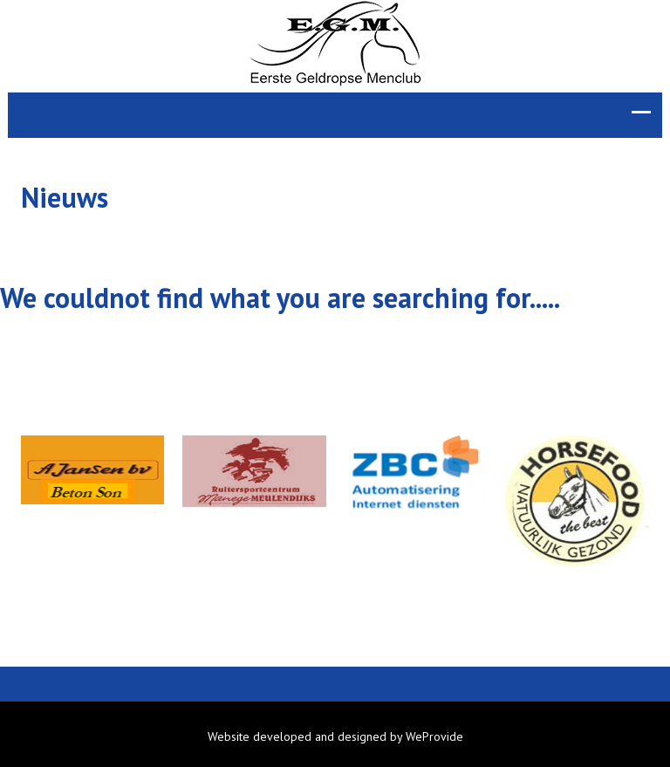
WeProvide (434, 736)
